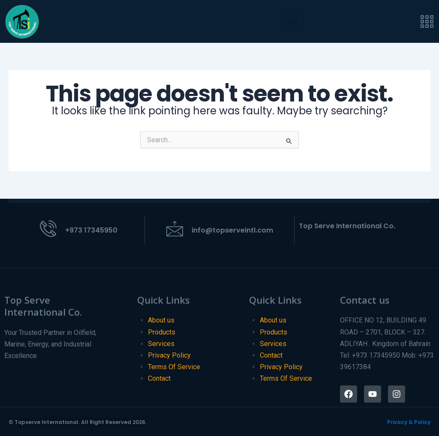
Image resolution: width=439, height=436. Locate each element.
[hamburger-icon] (292, 21)
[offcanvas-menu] (427, 21)
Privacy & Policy (408, 422)
